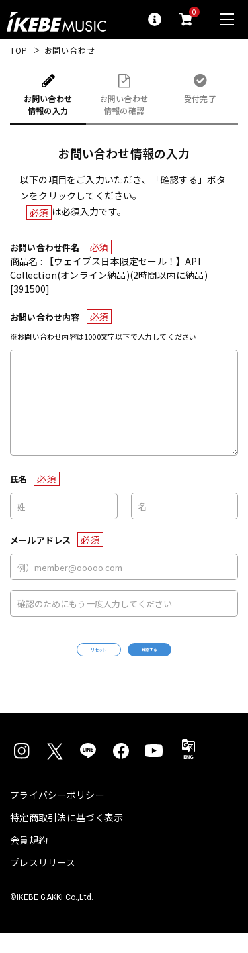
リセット (65, 660)
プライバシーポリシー (57, 814)
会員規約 (29, 859)
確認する (183, 659)
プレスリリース (42, 882)
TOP (19, 50)
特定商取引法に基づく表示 (66, 837)
